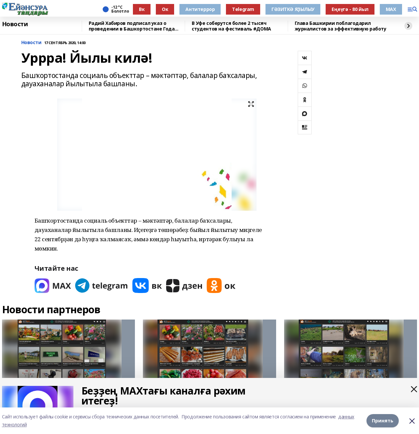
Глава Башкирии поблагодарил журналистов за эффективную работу (340, 26)
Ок (165, 9)
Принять (382, 420)
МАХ (391, 9)
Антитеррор (200, 9)
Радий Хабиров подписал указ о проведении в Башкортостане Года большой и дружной (132, 26)
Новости (15, 24)
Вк (142, 9)
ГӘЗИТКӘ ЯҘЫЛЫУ (292, 9)
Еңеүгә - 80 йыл (350, 9)
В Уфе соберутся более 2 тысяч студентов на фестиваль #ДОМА (231, 26)
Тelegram (243, 9)
